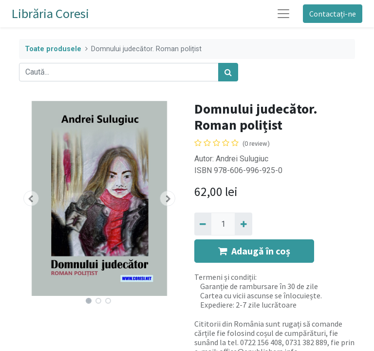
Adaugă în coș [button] (254, 251)
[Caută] (228, 72)
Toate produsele (53, 49)
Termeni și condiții (224, 277)
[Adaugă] (243, 224)
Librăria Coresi (50, 13)
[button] (31, 198)
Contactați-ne (332, 14)
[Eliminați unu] (202, 224)
